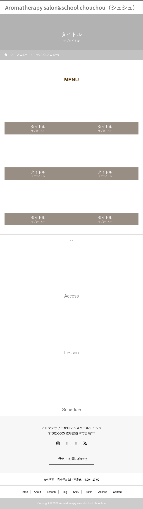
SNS (76, 492)
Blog (64, 492)
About (37, 492)
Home (24, 492)
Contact (117, 492)
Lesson (51, 492)
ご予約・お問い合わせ (71, 459)
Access (102, 492)
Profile (88, 492)
